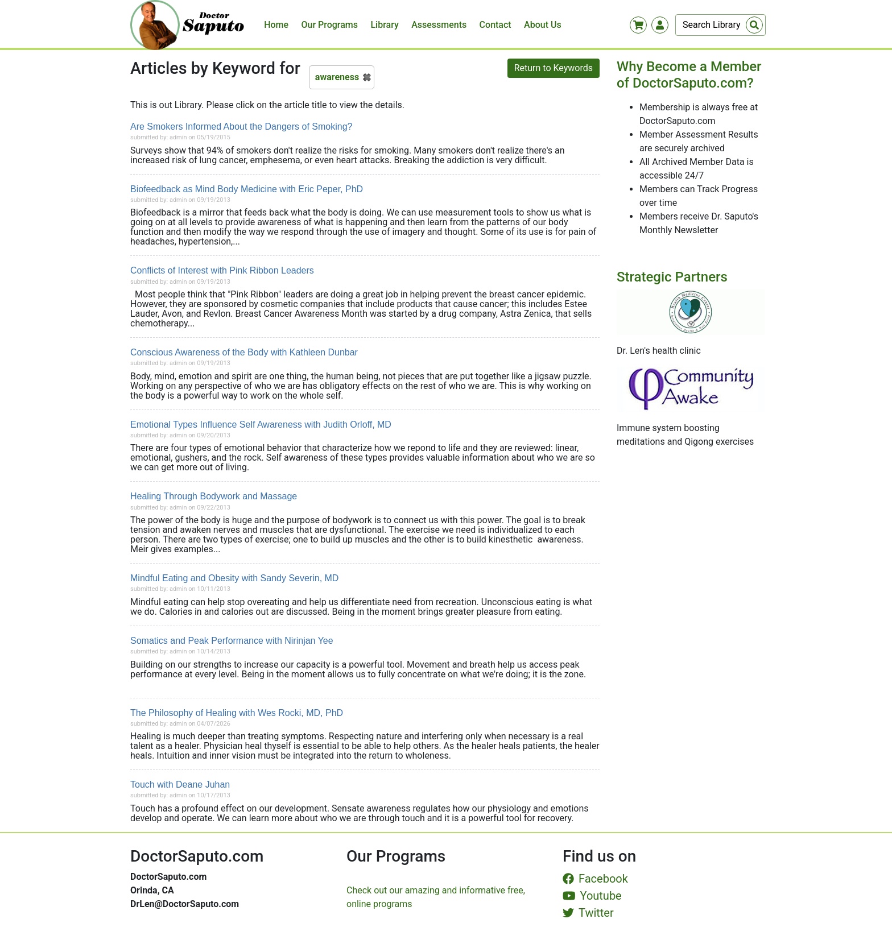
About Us (542, 24)
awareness (337, 77)
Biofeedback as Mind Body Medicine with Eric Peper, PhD (246, 189)
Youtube (592, 896)
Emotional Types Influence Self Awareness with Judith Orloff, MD (260, 424)
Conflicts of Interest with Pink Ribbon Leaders (222, 270)
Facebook (595, 878)
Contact (495, 24)
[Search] (720, 25)
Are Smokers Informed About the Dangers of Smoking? (241, 126)
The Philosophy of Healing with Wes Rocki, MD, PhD (236, 713)
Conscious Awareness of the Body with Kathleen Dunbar (244, 352)
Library (384, 24)
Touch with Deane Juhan (180, 784)
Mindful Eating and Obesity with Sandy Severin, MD (234, 578)
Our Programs (330, 24)
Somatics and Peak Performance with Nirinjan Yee (231, 640)
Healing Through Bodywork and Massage (213, 496)
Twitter (588, 913)
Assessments (438, 24)
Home (276, 24)
